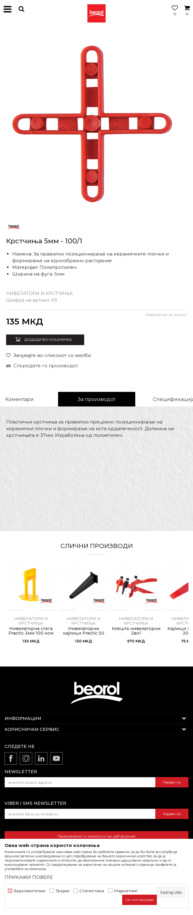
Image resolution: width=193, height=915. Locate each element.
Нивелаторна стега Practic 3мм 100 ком (31, 631)
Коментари (19, 399)
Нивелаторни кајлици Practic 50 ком (83, 633)
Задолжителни (29, 891)
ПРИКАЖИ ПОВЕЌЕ (29, 877)
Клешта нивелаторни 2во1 (136, 631)
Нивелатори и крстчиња (39, 293)
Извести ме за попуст (166, 314)
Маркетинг (126, 891)
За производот (96, 399)
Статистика (91, 891)
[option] (96, 122)
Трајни (62, 891)
